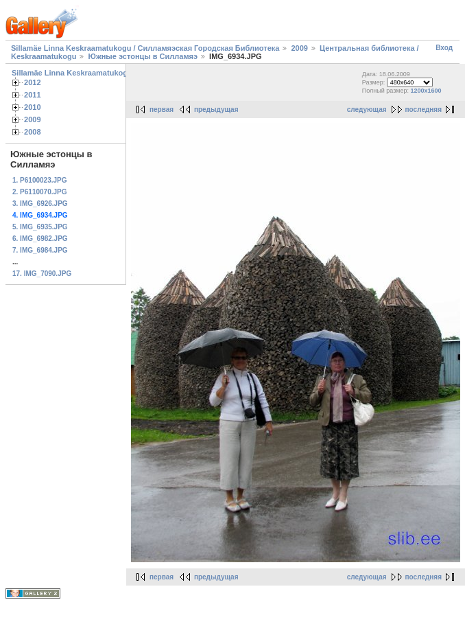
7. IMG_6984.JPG (40, 250)
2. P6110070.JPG (39, 192)
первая (162, 109)
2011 (32, 95)
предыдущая (216, 109)
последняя (423, 109)
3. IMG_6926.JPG (40, 203)
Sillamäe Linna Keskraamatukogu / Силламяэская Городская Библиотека (145, 48)
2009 (299, 48)
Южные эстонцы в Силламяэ (143, 56)
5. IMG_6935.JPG (40, 227)
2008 (32, 132)
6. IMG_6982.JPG (40, 238)
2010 (32, 107)
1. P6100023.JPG (39, 180)
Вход (444, 47)
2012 (32, 82)
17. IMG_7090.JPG (41, 273)
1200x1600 (426, 90)
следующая (367, 109)
